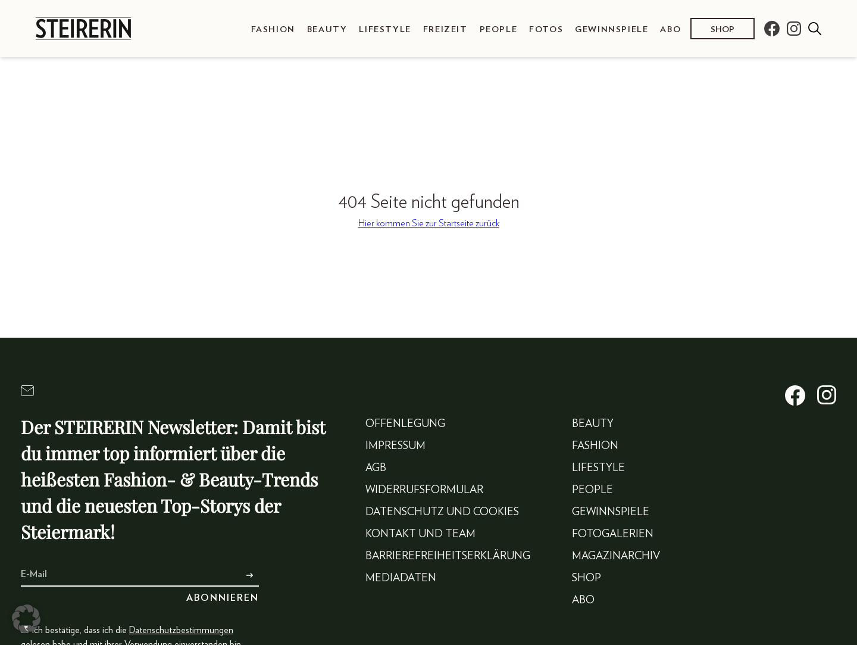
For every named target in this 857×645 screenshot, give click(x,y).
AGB (375, 468)
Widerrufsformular (424, 490)
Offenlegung (405, 424)
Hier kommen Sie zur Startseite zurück (428, 223)
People (499, 29)
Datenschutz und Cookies (442, 512)
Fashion (273, 29)
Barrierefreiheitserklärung (447, 556)
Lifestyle (385, 29)
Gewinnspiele (611, 29)
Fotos (546, 29)
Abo (670, 29)
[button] (26, 619)
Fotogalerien (612, 534)
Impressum (395, 446)
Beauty (327, 29)
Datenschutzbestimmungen (181, 630)
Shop (722, 29)
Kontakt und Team (420, 534)
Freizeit (445, 29)
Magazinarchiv (616, 556)
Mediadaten (400, 578)
